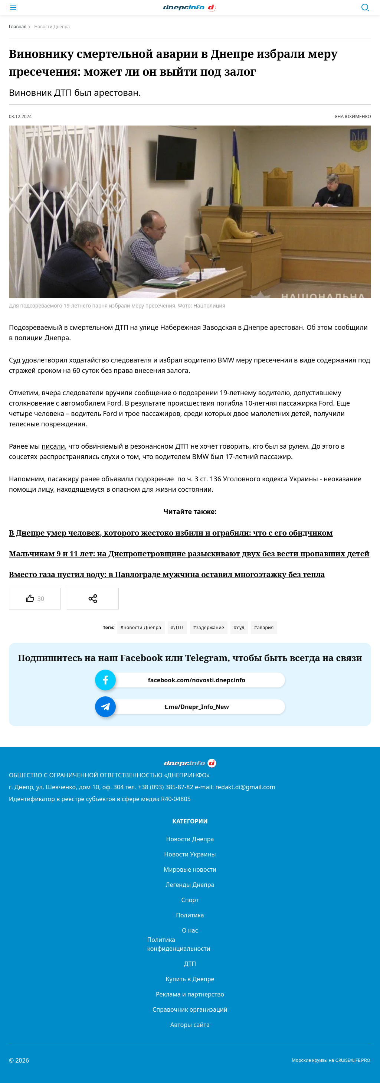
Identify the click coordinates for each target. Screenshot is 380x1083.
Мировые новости (190, 869)
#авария (264, 627)
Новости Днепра (190, 839)
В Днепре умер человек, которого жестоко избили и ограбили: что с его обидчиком (171, 533)
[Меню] (13, 7)
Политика (190, 915)
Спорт (190, 900)
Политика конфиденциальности (178, 944)
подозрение (155, 478)
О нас (190, 930)
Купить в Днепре (190, 979)
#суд (239, 627)
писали (53, 446)
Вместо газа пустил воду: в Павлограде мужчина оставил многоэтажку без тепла (167, 574)
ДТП (190, 964)
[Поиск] (365, 7)
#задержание (209, 627)
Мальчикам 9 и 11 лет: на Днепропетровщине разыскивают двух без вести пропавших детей (189, 553)
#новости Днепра (141, 627)
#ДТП (177, 627)
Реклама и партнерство (190, 994)
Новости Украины (190, 854)
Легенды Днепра (190, 885)
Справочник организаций (190, 1009)
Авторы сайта (190, 1025)
